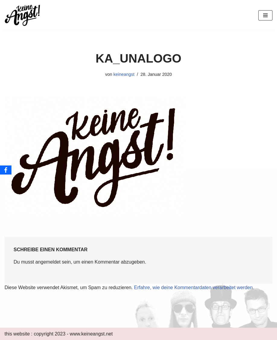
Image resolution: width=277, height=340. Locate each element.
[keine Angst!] (23, 15)
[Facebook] (5, 170)
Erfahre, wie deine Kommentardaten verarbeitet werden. (194, 287)
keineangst (124, 74)
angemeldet (48, 261)
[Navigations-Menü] (265, 15)
